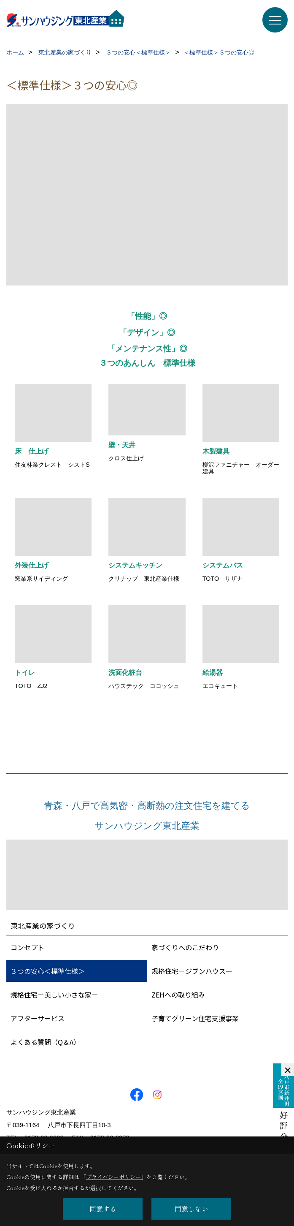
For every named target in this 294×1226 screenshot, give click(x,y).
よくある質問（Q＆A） (45, 1042)
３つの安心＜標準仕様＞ (48, 971)
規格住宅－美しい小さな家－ (54, 994)
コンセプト (27, 947)
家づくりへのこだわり (185, 947)
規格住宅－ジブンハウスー (191, 971)
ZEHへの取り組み (178, 994)
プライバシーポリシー (113, 1177)
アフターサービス (38, 1018)
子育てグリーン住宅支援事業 (195, 1018)
